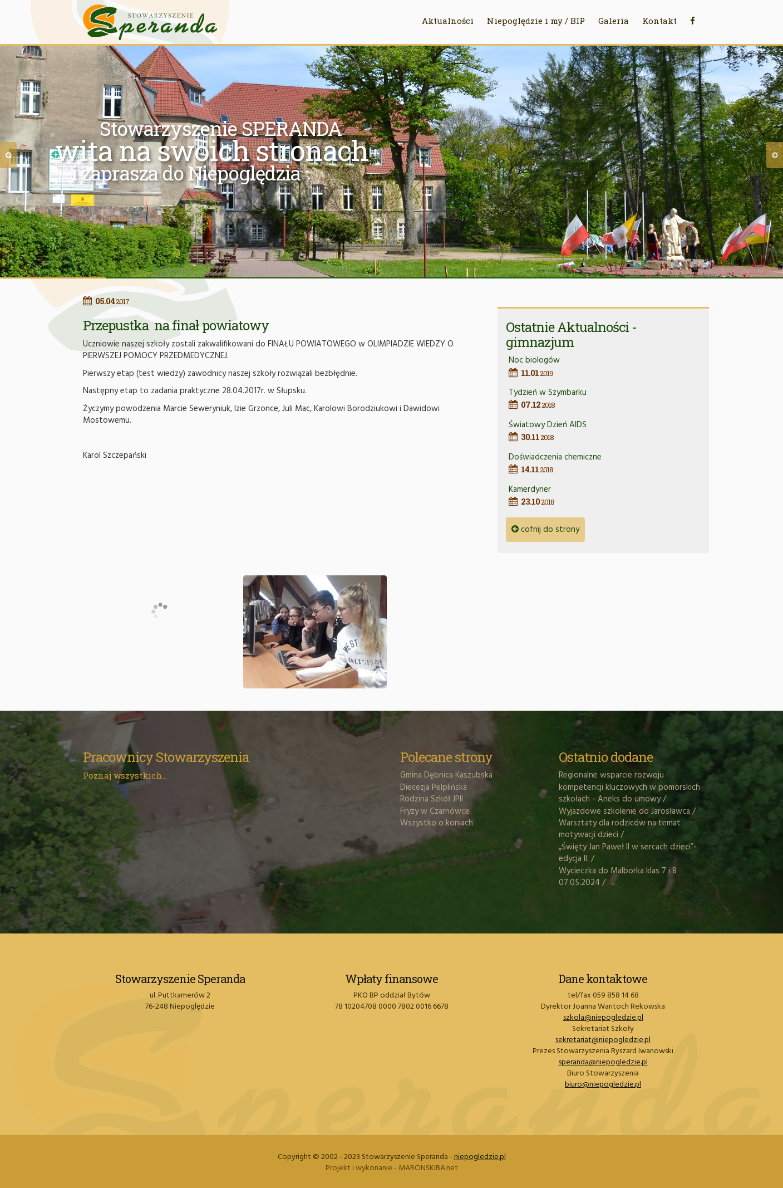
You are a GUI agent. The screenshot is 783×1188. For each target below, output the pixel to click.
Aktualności (448, 20)
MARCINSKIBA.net (428, 1168)
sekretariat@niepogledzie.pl (603, 1040)
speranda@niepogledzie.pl (603, 1062)
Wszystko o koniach (436, 823)
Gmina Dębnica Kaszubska (446, 775)
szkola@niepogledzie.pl (603, 1017)
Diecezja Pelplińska (433, 787)
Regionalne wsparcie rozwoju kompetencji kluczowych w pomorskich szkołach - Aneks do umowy (629, 787)
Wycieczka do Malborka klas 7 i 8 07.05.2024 (618, 876)
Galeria (613, 20)
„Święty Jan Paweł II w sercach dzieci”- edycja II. (628, 853)
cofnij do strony (545, 529)
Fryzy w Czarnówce (435, 811)
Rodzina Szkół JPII (431, 799)
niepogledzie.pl (480, 1157)
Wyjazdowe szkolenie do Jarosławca (624, 811)
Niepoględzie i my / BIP (536, 20)
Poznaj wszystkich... (125, 775)
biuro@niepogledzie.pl (603, 1084)
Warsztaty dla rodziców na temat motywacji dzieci (620, 829)
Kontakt (659, 20)
